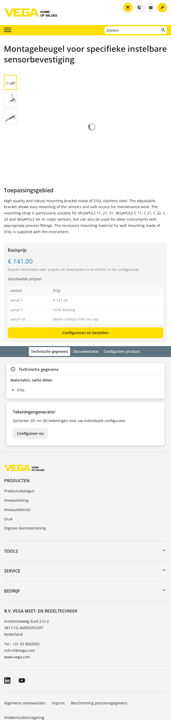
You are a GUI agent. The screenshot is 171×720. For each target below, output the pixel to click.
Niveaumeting (16, 471)
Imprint (58, 674)
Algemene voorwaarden (24, 674)
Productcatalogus (19, 462)
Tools (11, 522)
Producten (17, 452)
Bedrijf (12, 562)
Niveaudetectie (17, 480)
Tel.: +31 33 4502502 (22, 615)
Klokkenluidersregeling (24, 688)
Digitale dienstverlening (25, 499)
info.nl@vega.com (19, 621)
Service (12, 542)
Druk (8, 490)
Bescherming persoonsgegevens (99, 674)
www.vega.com (17, 628)
